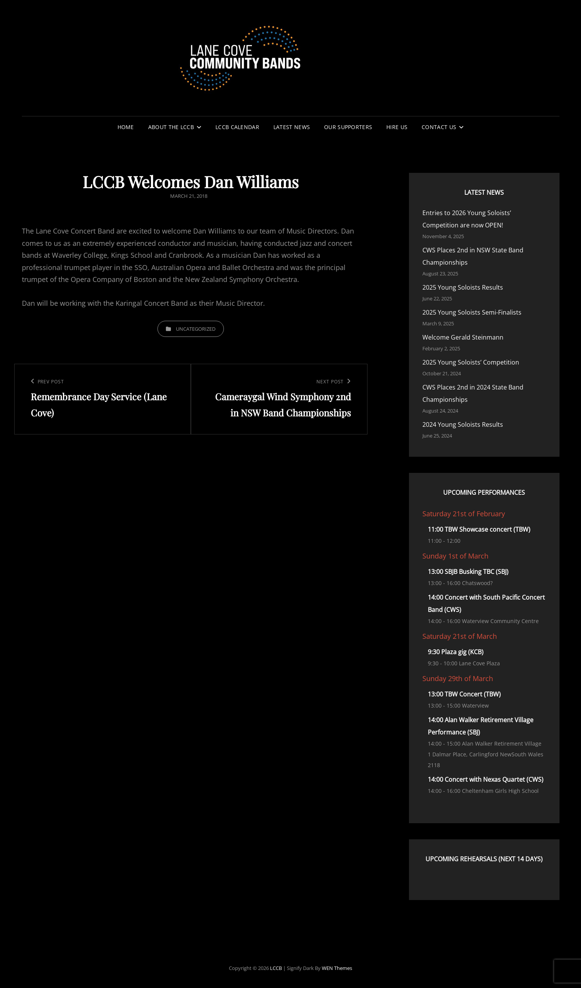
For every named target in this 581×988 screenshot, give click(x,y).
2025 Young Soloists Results (462, 287)
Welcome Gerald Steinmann (462, 337)
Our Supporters (348, 127)
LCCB (276, 968)
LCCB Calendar (237, 127)
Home (126, 127)
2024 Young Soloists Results (462, 424)
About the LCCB (171, 127)
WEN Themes (337, 968)
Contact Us (439, 127)
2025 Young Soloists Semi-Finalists (471, 312)
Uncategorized (195, 328)
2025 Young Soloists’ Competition (470, 362)
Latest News (291, 127)
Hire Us (396, 127)
